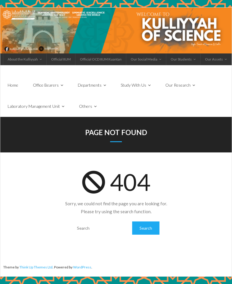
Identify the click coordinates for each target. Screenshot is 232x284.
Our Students (181, 59)
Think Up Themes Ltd (36, 267)
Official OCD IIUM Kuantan (101, 59)
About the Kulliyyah (23, 59)
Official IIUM (61, 59)
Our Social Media (144, 59)
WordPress (82, 267)
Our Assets (214, 59)
